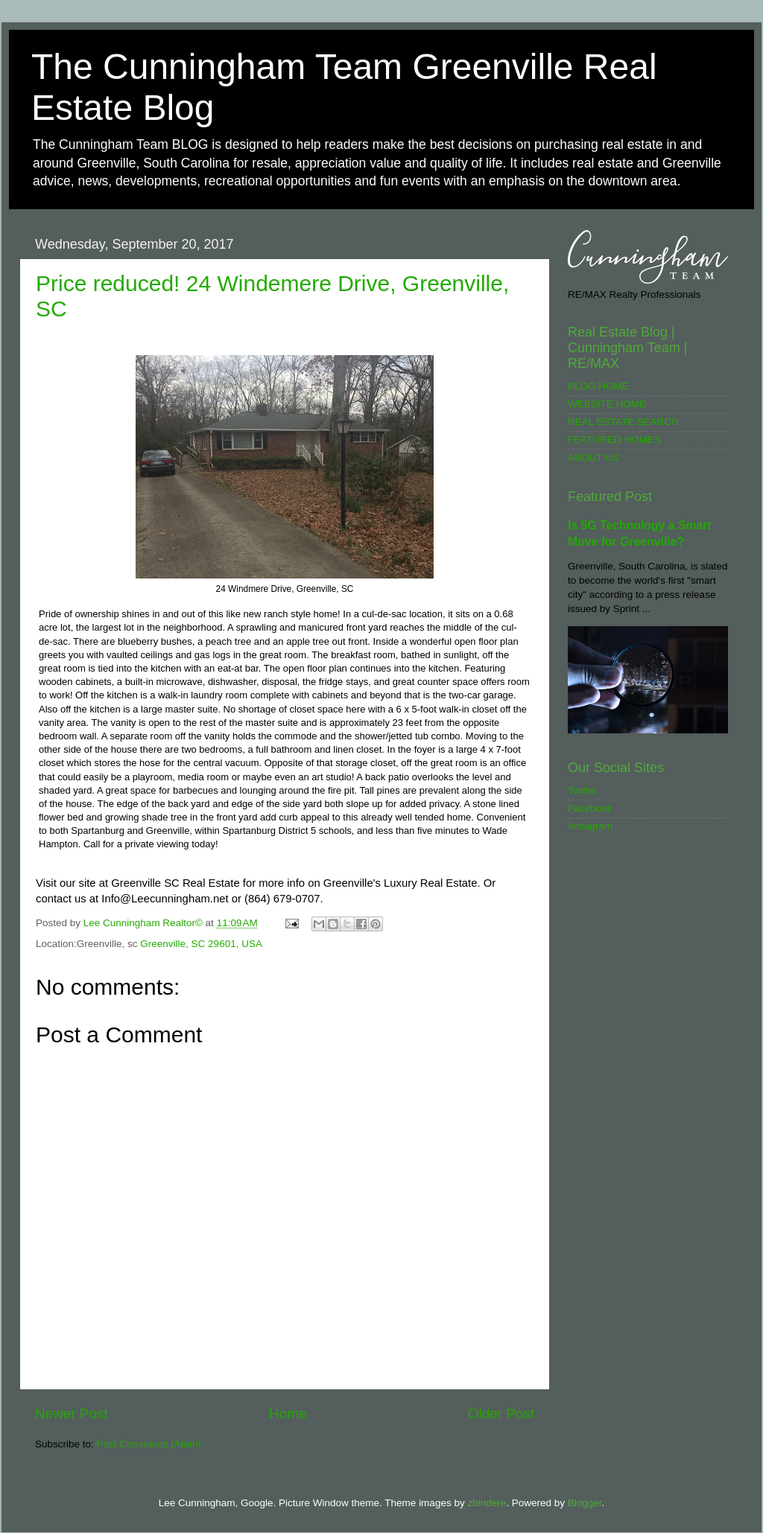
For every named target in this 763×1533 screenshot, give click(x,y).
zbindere (486, 1502)
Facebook (590, 808)
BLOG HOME (598, 386)
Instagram (590, 826)
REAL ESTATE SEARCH (623, 421)
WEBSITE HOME (607, 403)
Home (287, 1413)
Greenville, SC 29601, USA (201, 943)
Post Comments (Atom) (149, 1444)
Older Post (501, 1413)
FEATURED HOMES (614, 439)
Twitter (583, 790)
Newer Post (71, 1413)
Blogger (585, 1502)
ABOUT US (593, 457)
